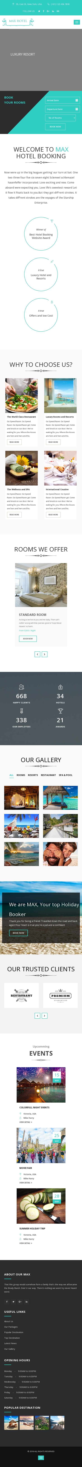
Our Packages (11, 1326)
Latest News (10, 1343)
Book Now (55, 126)
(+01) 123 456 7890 (60, 4)
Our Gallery (9, 1348)
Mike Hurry (29, 1118)
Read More (14, 442)
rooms (21, 775)
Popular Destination (13, 1332)
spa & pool (65, 775)
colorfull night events (34, 1107)
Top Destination (12, 1337)
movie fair (25, 1168)
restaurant (48, 775)
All (12, 775)
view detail (25, 1122)
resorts (33, 775)
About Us (8, 1321)
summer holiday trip (32, 1228)
